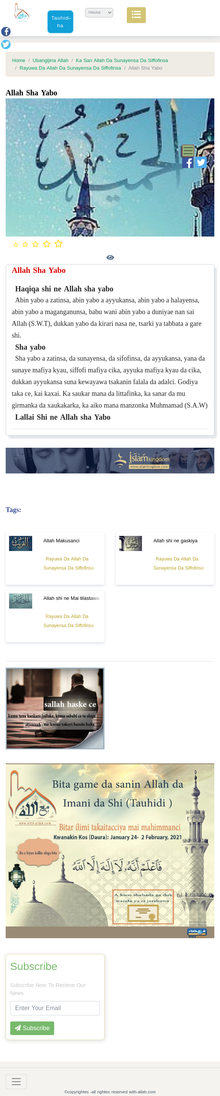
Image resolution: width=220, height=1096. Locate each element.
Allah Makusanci (62, 540)
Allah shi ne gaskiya (175, 540)
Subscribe (34, 967)
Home (18, 60)
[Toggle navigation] (188, 151)
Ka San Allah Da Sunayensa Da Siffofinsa (122, 60)
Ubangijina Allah (50, 60)
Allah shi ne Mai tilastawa (72, 598)
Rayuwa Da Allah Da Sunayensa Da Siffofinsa (70, 68)
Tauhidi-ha (61, 21)
